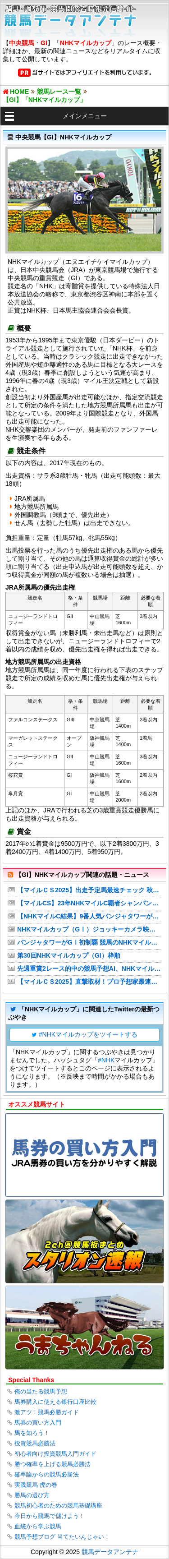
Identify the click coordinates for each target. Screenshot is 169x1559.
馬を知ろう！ (32, 1433)
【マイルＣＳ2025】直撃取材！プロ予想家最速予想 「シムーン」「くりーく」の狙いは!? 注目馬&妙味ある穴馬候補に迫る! (89, 981)
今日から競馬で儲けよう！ (49, 1516)
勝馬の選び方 (32, 1495)
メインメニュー (85, 116)
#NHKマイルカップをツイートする (88, 1034)
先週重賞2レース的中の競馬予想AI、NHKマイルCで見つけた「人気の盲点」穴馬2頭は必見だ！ (89, 968)
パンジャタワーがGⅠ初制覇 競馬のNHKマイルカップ (89, 942)
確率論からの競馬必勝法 (46, 1474)
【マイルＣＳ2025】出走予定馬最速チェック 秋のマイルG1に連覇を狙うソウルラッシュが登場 (89, 890)
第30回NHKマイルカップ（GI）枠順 (68, 955)
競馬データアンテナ (110, 1551)
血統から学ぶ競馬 (37, 1526)
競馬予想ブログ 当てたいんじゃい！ (62, 1536)
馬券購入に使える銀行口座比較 (55, 1401)
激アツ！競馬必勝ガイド (46, 1412)
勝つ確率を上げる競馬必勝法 (52, 1464)
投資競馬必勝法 (34, 1443)
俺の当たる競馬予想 (40, 1391)
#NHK (106, 1060)
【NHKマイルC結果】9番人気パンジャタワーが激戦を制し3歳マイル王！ (89, 916)
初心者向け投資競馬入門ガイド (55, 1453)
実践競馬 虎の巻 (35, 1484)
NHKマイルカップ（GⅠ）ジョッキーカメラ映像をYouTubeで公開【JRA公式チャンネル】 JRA (89, 929)
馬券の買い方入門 (37, 1422)
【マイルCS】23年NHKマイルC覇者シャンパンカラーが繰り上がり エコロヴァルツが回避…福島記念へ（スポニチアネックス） (89, 903)
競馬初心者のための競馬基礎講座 (58, 1505)
